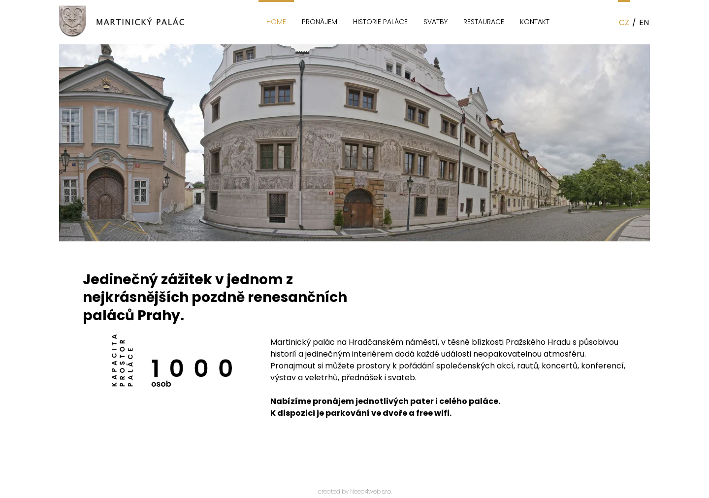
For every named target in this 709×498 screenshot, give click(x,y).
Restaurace (483, 22)
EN (644, 22)
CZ (624, 22)
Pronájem (319, 22)
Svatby (435, 22)
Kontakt (534, 22)
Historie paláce (380, 22)
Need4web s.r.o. (370, 491)
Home (276, 22)
